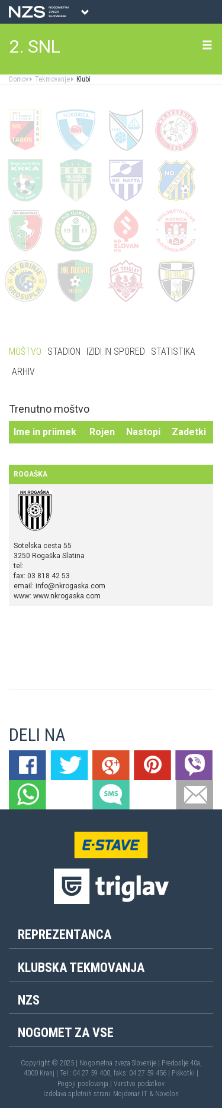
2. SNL (34, 46)
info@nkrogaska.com (70, 586)
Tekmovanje (51, 79)
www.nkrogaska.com (67, 596)
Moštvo (25, 351)
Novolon (167, 1094)
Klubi (83, 79)
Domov (18, 79)
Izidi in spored (115, 351)
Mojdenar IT (130, 1094)
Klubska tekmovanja (81, 967)
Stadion (64, 351)
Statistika (173, 351)
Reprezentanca (64, 934)
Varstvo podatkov (139, 1084)
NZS (29, 1000)
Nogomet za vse (66, 1032)
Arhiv (23, 371)
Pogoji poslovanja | (85, 1084)
